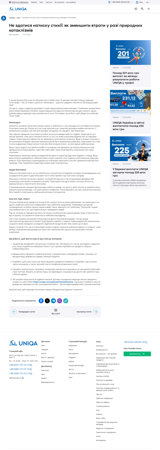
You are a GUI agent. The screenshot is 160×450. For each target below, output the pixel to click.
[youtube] (135, 444)
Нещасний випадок (76, 356)
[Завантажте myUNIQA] (113, 8)
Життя (71, 360)
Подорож (44, 340)
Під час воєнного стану (105, 375)
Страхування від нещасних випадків (106, 414)
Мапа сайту (100, 409)
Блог (41, 2)
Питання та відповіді (104, 371)
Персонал (45, 361)
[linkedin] (148, 444)
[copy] (65, 291)
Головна (12, 17)
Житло (43, 344)
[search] (149, 8)
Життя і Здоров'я (47, 348)
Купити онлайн (47, 352)
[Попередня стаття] (14, 302)
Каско (71, 340)
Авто (43, 336)
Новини (34, 2)
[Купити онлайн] (137, 8)
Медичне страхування (105, 419)
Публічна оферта (102, 393)
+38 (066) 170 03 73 (19, 360)
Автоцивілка (73, 344)
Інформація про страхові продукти (106, 349)
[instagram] (129, 444)
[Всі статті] (56, 303)
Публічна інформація (104, 389)
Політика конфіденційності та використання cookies (107, 380)
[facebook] (142, 444)
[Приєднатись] (137, 344)
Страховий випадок (78, 332)
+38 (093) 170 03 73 (19, 364)
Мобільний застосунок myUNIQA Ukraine (105, 362)
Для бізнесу (46, 357)
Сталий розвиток (102, 397)
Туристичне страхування (106, 423)
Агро (70, 368)
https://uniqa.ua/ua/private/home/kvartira (53, 273)
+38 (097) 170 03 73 (19, 356)
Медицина (73, 336)
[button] (131, 2)
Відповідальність (48, 373)
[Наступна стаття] (95, 302)
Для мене (45, 332)
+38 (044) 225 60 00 (134, 333)
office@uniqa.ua (15, 369)
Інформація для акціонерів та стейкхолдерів (107, 356)
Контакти (99, 337)
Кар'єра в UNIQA (102, 367)
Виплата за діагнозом (77, 364)
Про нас (49, 2)
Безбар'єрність (102, 340)
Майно (44, 369)
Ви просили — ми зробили (65, 2)
